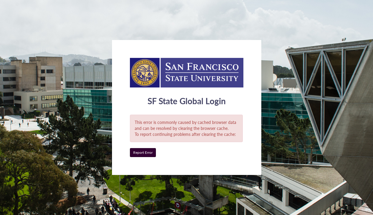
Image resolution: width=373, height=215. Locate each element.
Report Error (143, 152)
